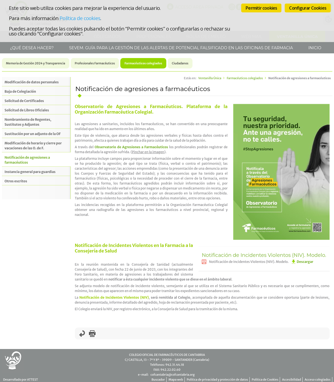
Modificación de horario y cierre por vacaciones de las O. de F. (33, 145)
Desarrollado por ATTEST (20, 379)
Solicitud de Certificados (24, 101)
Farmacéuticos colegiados (143, 63)
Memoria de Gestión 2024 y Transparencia (35, 63)
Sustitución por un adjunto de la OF (33, 134)
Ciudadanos (180, 63)
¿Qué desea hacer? (31, 47)
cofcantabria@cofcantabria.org (172, 374)
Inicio (314, 47)
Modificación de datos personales (32, 82)
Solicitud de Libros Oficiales (27, 110)
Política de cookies (79, 18)
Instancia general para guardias (30, 172)
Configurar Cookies (307, 8)
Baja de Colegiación (20, 91)
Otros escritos (16, 181)
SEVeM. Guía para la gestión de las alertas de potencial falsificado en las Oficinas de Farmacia (180, 47)
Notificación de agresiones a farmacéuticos (27, 159)
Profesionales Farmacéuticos (95, 63)
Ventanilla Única (209, 78)
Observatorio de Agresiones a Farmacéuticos (131, 147)
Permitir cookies (261, 8)
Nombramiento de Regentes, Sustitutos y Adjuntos (28, 122)
